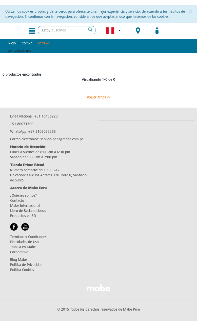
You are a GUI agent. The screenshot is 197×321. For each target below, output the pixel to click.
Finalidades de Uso (24, 242)
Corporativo (19, 252)
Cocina (27, 43)
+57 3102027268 (42, 131)
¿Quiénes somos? (23, 195)
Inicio (12, 43)
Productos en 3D (23, 216)
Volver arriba (98, 97)
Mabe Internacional (25, 206)
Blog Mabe (18, 260)
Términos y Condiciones (28, 237)
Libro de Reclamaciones (28, 211)
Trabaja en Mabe (23, 247)
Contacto (17, 200)
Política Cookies (22, 270)
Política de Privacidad (26, 265)
